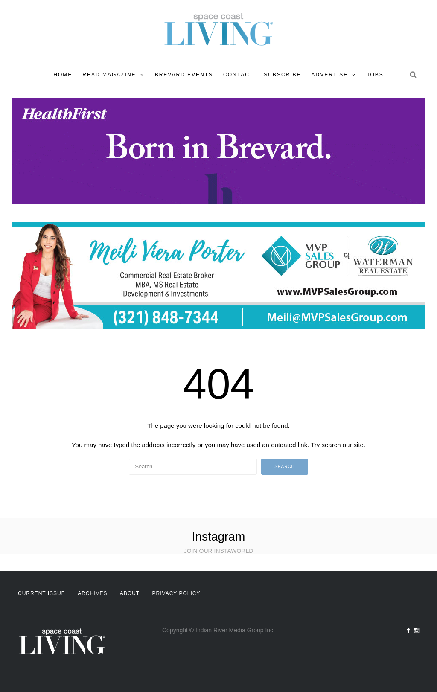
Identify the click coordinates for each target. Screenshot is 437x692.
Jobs (375, 75)
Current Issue (41, 593)
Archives (92, 593)
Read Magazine (109, 75)
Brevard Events (184, 75)
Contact (238, 75)
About (130, 593)
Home (62, 75)
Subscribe (282, 75)
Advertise (330, 75)
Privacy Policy (176, 593)
